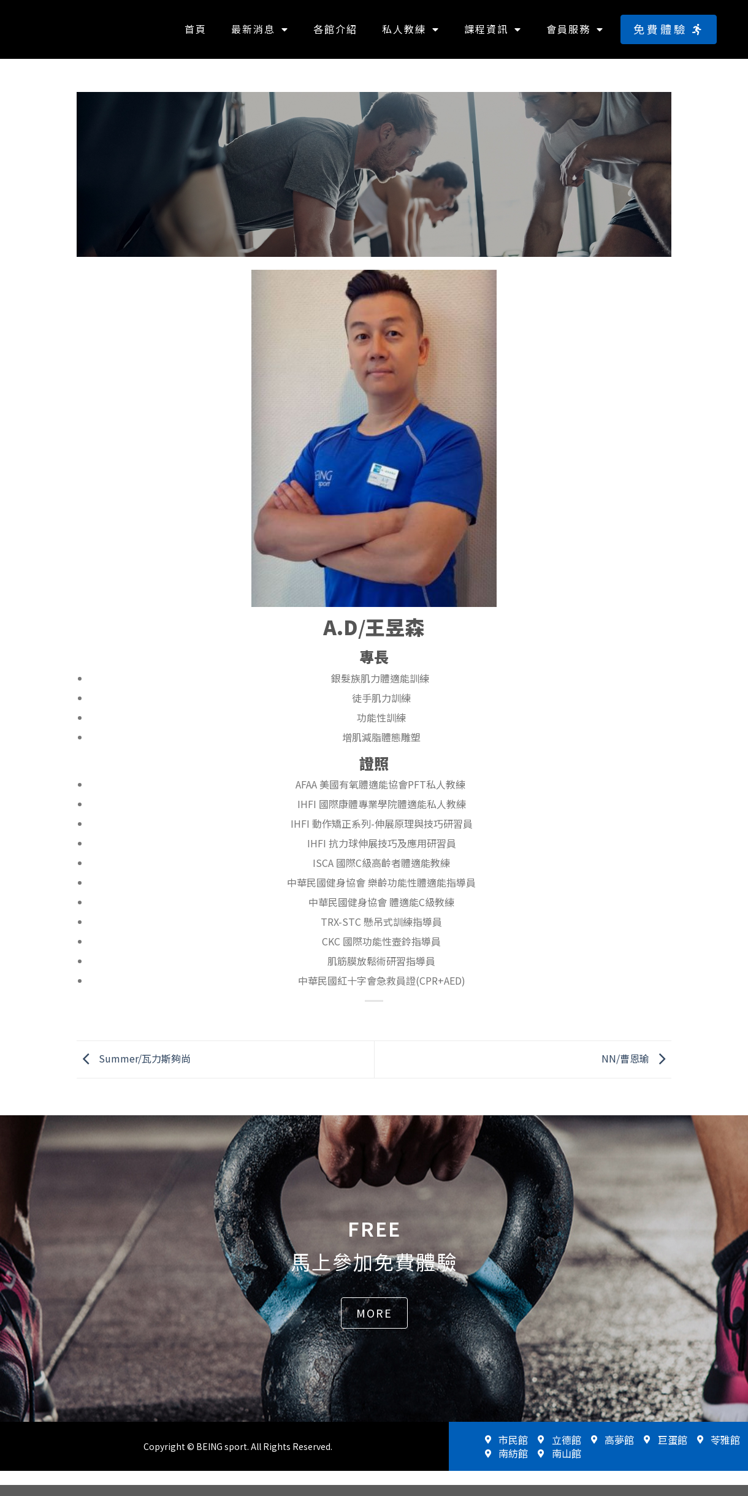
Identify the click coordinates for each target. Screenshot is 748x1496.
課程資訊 (493, 35)
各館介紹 (335, 34)
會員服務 (575, 35)
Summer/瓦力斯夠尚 (134, 1068)
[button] (668, 34)
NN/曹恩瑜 (636, 1068)
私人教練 (411, 35)
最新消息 (260, 35)
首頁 (196, 34)
